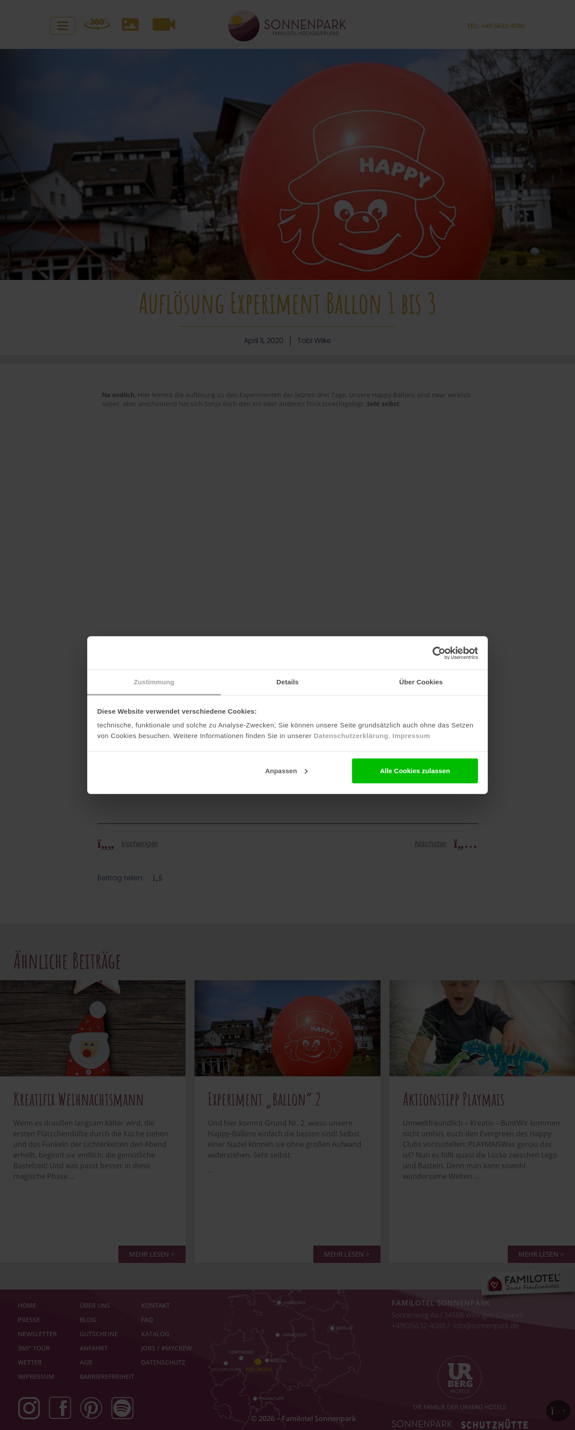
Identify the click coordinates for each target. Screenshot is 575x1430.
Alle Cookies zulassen (415, 770)
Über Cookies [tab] (421, 682)
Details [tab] (287, 682)
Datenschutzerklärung (351, 735)
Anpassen (286, 770)
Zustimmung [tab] (154, 682)
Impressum (411, 735)
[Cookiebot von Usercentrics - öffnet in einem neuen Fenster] (439, 652)
